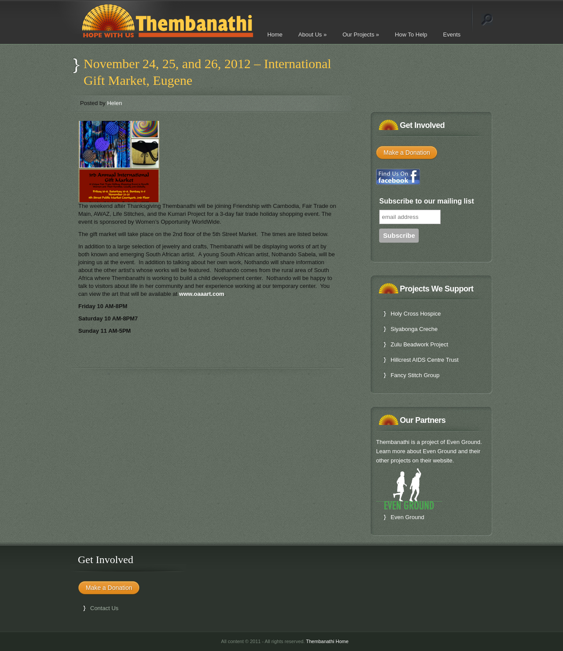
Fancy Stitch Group (415, 375)
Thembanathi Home (327, 641)
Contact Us (104, 608)
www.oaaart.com (201, 294)
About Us (312, 34)
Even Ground (407, 517)
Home (275, 34)
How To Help (411, 34)
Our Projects (361, 34)
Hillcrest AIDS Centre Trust (425, 359)
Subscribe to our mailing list (426, 201)
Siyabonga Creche (414, 329)
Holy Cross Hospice (416, 313)
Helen (114, 103)
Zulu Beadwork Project (419, 344)
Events (452, 34)
